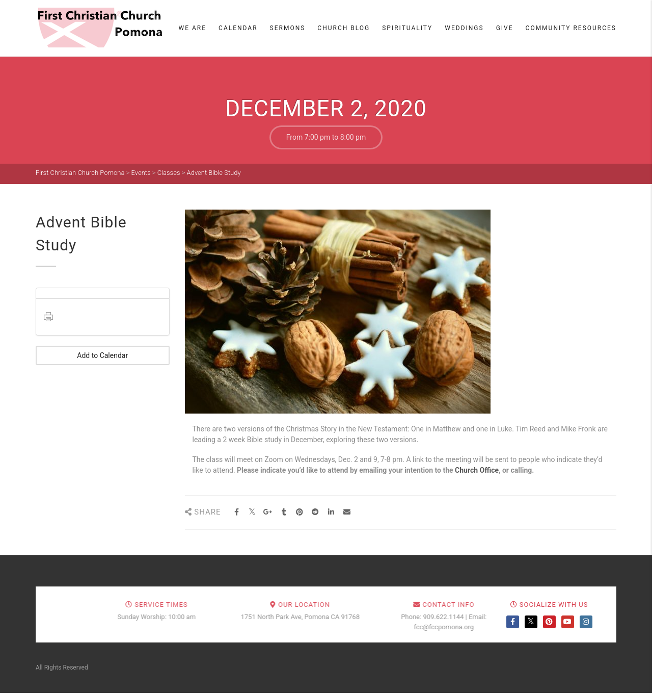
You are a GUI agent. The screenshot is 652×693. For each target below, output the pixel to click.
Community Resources (571, 28)
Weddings (464, 28)
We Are (193, 28)
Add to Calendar (102, 355)
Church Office (477, 470)
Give (504, 28)
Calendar (238, 28)
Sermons (288, 28)
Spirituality (407, 28)
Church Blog (343, 28)
